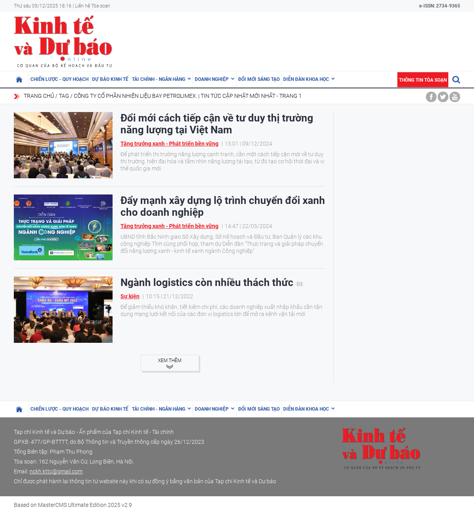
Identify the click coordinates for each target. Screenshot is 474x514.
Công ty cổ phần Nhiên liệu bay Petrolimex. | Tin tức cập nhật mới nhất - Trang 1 (188, 96)
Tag (64, 96)
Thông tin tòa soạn (423, 80)
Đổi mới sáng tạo (259, 79)
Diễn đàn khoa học (306, 79)
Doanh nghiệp (212, 79)
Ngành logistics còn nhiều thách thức (211, 282)
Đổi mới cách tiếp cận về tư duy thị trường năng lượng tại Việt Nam (216, 124)
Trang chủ (39, 96)
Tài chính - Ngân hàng (158, 79)
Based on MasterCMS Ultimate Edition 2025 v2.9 (73, 505)
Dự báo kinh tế (110, 79)
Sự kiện (129, 296)
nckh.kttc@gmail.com (56, 471)
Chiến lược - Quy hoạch (59, 79)
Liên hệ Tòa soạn (92, 6)
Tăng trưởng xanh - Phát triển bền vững (169, 143)
